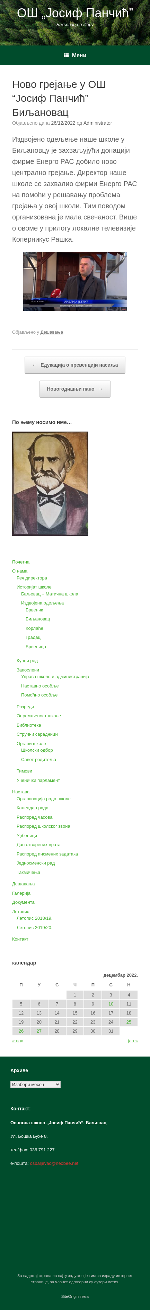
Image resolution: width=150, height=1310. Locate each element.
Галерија (21, 893)
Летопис (20, 911)
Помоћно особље (39, 695)
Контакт (20, 939)
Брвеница (36, 646)
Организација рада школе (44, 798)
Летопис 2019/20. (34, 927)
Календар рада (32, 807)
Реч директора (32, 578)
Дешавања (52, 332)
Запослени (28, 670)
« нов (17, 1040)
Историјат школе (34, 587)
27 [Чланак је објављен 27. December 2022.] (39, 1031)
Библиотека (29, 725)
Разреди (25, 706)
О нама (19, 571)
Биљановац (38, 618)
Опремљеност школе (39, 715)
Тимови (24, 771)
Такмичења (28, 872)
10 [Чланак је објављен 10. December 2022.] (110, 1004)
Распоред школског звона (43, 826)
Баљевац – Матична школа (49, 593)
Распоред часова (34, 817)
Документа (23, 902)
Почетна (20, 562)
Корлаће (34, 628)
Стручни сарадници (37, 734)
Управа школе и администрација (55, 676)
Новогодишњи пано (75, 389)
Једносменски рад (36, 863)
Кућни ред (27, 660)
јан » (133, 1040)
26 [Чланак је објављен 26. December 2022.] (21, 1031)
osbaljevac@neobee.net (54, 1163)
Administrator (97, 123)
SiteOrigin (70, 1296)
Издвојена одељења (42, 603)
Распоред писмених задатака (47, 854)
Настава (20, 791)
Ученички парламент (38, 780)
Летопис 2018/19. (34, 918)
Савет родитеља (38, 759)
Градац (33, 637)
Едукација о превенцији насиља (75, 365)
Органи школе (31, 743)
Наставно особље (40, 686)
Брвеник (34, 609)
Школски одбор (37, 750)
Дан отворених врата (39, 844)
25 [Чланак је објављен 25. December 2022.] (128, 1022)
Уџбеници (27, 835)
